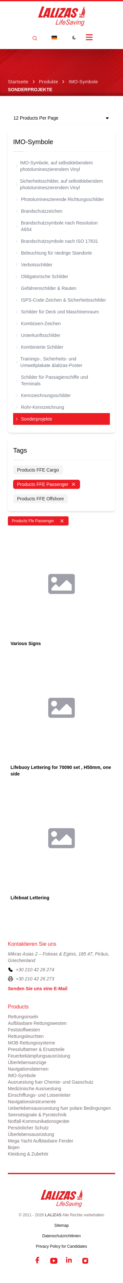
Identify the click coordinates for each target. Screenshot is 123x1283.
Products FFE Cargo (38, 470)
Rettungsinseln (23, 1016)
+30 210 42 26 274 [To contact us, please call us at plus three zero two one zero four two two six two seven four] (35, 969)
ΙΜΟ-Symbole (83, 81)
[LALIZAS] (61, 16)
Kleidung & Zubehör (28, 1154)
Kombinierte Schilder (39, 347)
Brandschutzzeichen (39, 211)
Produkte (48, 81)
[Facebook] (38, 1260)
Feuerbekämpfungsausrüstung (39, 1055)
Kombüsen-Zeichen (38, 323)
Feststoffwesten (24, 1029)
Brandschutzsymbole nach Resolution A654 (57, 226)
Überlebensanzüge (27, 1062)
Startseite (18, 81)
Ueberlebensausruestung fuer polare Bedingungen (59, 1108)
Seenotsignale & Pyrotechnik (37, 1114)
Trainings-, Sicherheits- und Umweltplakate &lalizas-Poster (49, 362)
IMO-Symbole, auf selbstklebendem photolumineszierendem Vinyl (54, 166)
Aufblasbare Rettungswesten (37, 1023)
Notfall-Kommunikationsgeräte (39, 1121)
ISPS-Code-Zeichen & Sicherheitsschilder (61, 300)
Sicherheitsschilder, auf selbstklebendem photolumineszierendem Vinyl (59, 184)
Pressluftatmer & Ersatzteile (36, 1049)
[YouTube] (54, 1260)
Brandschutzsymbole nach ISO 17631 (57, 241)
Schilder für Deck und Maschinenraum (57, 311)
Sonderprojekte (34, 419)
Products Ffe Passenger (38, 521)
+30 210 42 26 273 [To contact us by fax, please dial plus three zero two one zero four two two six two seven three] (35, 978)
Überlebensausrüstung (31, 1134)
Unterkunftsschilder (38, 335)
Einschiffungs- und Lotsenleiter (39, 1095)
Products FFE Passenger (46, 484)
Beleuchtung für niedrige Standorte (54, 253)
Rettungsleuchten (26, 1036)
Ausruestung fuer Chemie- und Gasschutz (50, 1082)
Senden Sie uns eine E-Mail (37, 988)
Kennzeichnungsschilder (43, 395)
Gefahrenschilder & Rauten (46, 288)
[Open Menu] (89, 37)
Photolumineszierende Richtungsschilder (60, 199)
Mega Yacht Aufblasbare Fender (40, 1140)
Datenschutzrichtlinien (61, 1236)
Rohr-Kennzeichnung (40, 407)
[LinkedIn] (69, 1260)
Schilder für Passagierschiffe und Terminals (52, 380)
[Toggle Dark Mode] (74, 37)
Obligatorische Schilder (42, 276)
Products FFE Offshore (40, 498)
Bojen (14, 1147)
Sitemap (61, 1225)
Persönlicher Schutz (28, 1127)
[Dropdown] (54, 37)
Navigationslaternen (28, 1069)
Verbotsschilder (34, 264)
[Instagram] (85, 1260)
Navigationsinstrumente (32, 1101)
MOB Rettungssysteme (31, 1042)
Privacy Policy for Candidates (61, 1246)
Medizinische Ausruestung (34, 1088)
